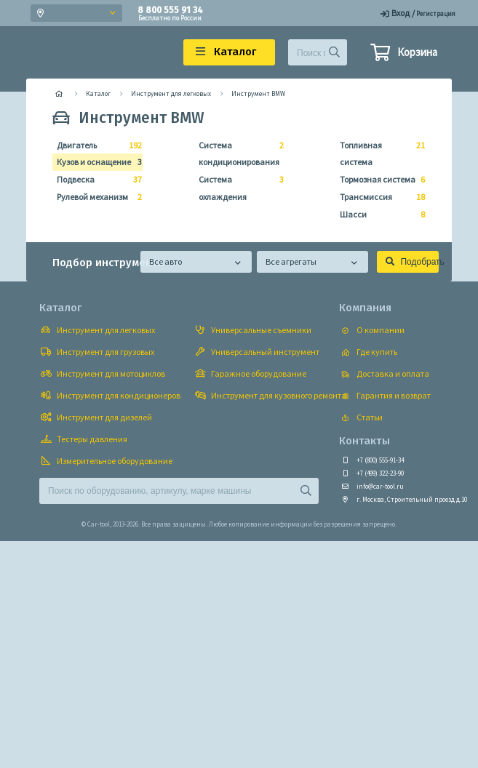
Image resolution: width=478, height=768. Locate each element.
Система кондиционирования (237, 152)
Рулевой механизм (95, 197)
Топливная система (378, 152)
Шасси (378, 214)
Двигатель (95, 145)
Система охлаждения (237, 186)
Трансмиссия (378, 197)
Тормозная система (378, 179)
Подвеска (95, 179)
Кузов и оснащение (95, 162)
